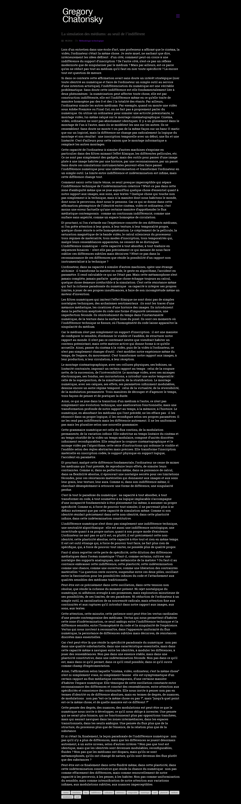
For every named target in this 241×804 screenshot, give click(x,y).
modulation (67, 797)
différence (120, 792)
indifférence (96, 792)
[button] (178, 16)
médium (174, 792)
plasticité (164, 792)
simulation (76, 792)
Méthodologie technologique (91, 41)
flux (86, 792)
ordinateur (109, 792)
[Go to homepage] (83, 16)
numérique (145, 792)
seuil (77, 797)
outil (155, 792)
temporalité (132, 792)
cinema (66, 792)
